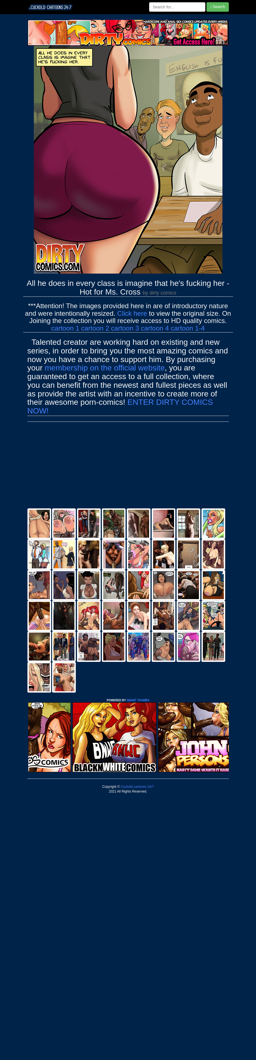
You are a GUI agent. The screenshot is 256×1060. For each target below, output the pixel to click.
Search (217, 6)
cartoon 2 (95, 328)
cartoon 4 (155, 328)
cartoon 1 (65, 328)
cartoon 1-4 (188, 328)
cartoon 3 (125, 328)
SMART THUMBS (137, 700)
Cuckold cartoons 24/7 (137, 787)
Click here (132, 313)
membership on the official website (105, 367)
